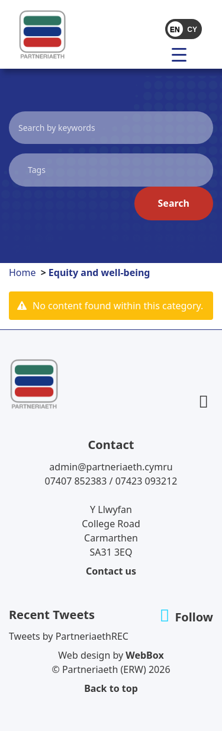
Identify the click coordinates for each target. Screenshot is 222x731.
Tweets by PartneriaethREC (68, 636)
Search (173, 203)
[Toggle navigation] (155, 54)
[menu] (183, 54)
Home (22, 272)
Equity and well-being (99, 272)
